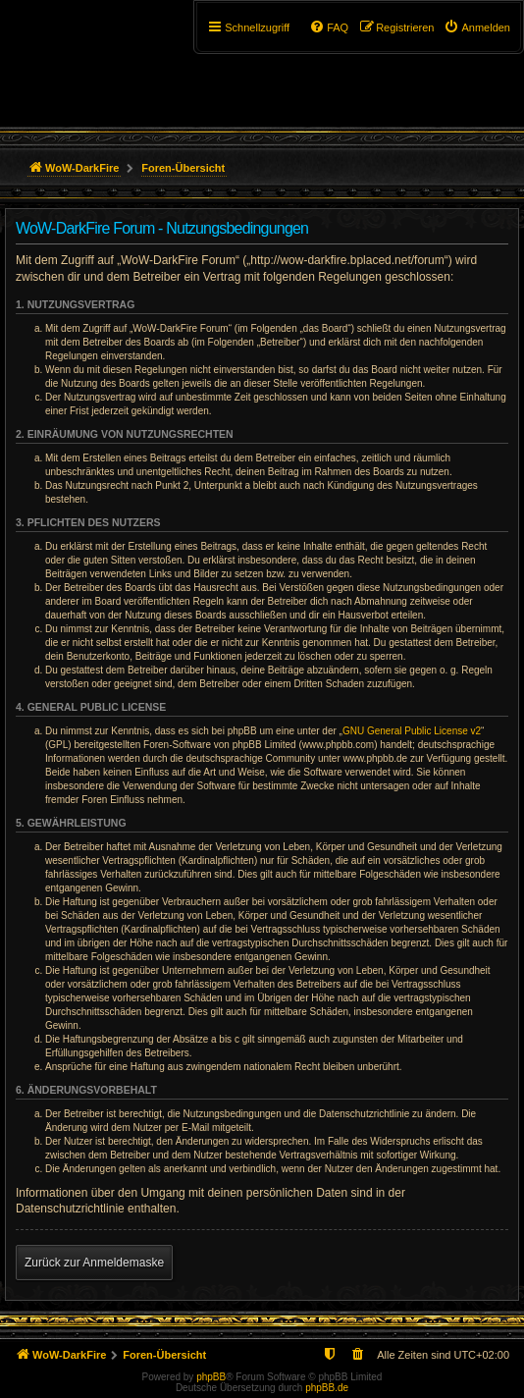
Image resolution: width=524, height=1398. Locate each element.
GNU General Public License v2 (411, 731)
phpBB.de (326, 1387)
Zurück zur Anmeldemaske (94, 1262)
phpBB (211, 1376)
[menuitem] (477, 27)
